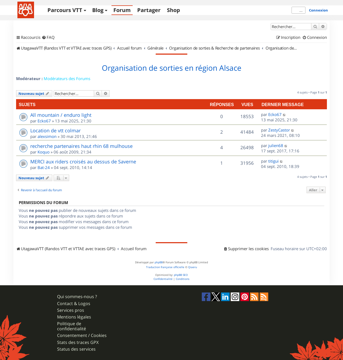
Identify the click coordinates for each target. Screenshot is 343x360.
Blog (97, 10)
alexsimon (47, 136)
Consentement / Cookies (82, 335)
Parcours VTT (64, 10)
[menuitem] (48, 37)
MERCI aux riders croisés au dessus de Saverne (83, 161)
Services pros (70, 310)
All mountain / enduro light (60, 115)
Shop (173, 10)
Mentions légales (74, 317)
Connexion (318, 10)
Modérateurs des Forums (67, 78)
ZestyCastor (279, 130)
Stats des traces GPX (78, 342)
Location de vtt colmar (55, 130)
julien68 (275, 145)
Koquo (44, 152)
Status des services (76, 349)
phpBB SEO (181, 275)
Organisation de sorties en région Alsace (171, 68)
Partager (149, 10)
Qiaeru (192, 267)
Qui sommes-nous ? (77, 296)
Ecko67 (44, 120)
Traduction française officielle (165, 267)
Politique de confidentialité (71, 326)
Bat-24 (44, 167)
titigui (273, 161)
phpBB (159, 262)
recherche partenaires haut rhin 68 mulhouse (81, 146)
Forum (122, 10)
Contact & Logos (73, 303)
